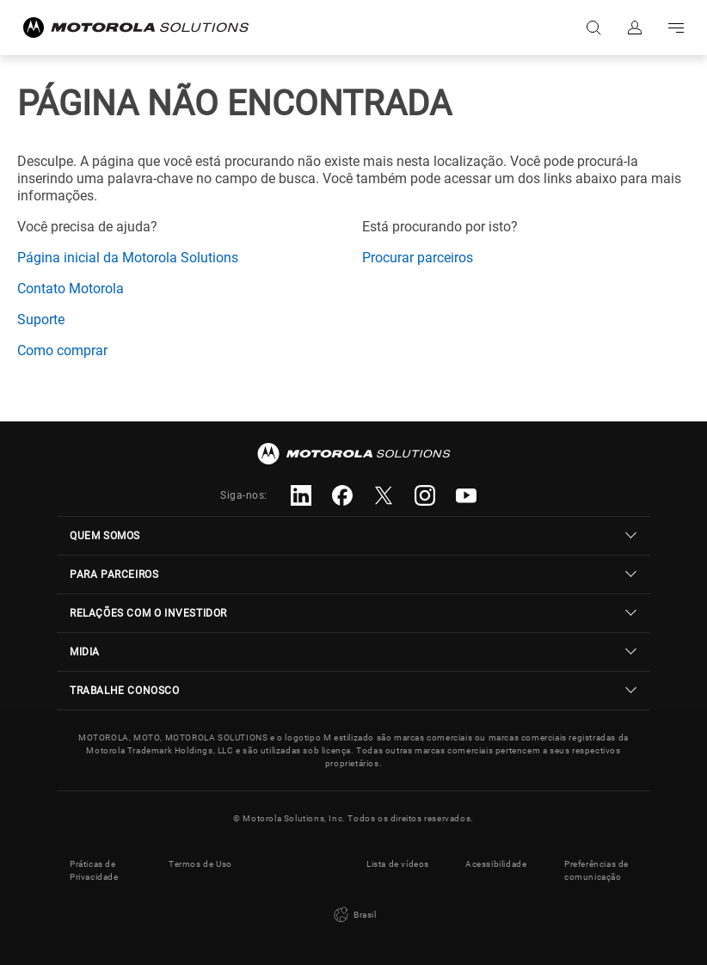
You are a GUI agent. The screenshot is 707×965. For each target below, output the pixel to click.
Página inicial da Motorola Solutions (127, 257)
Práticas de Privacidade (94, 870)
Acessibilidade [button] (495, 864)
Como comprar (62, 350)
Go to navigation (676, 27)
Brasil (353, 915)
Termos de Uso (200, 864)
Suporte (41, 319)
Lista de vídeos (397, 864)
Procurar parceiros (417, 257)
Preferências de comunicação (596, 870)
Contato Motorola (70, 288)
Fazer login (634, 27)
